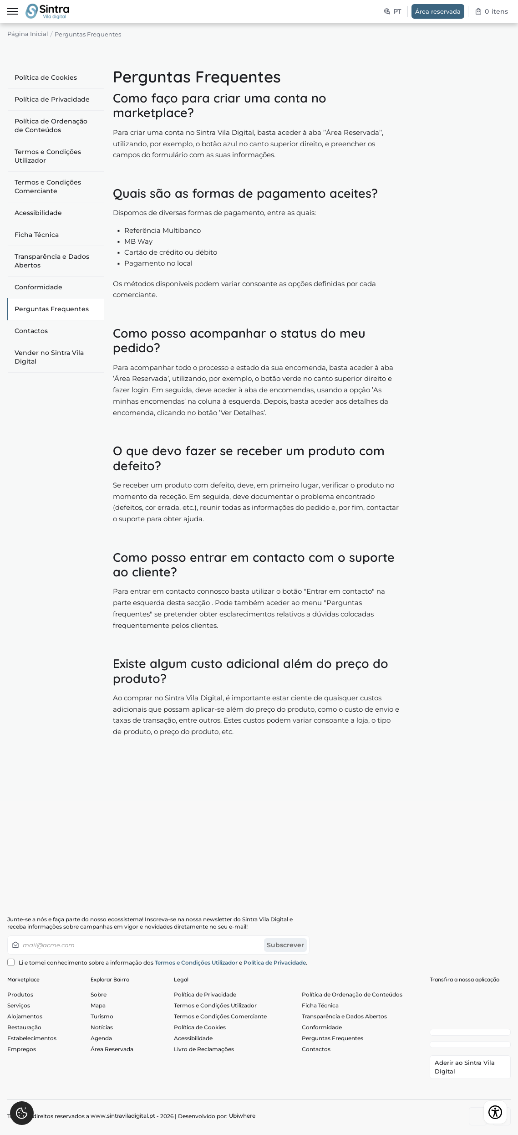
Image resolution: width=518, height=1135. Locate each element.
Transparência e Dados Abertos (52, 260)
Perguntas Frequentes (52, 309)
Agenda (101, 1042)
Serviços (18, 1006)
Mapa (98, 1006)
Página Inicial (27, 34)
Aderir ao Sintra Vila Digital (465, 1069)
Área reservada (438, 11)
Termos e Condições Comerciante (48, 186)
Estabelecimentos (31, 1042)
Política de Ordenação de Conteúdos (51, 125)
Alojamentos (24, 1018)
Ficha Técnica (37, 235)
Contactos (31, 331)
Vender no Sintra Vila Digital (49, 357)
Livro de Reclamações (204, 1055)
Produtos (20, 994)
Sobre (99, 994)
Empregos (21, 1055)
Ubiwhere (242, 1117)
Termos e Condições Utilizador (48, 156)
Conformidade (38, 287)
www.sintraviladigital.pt (123, 1117)
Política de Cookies (46, 77)
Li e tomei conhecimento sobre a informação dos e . (157, 962)
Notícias (102, 1030)
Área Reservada (112, 1055)
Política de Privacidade (52, 99)
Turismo (102, 1018)
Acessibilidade (38, 213)
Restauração (24, 1030)
